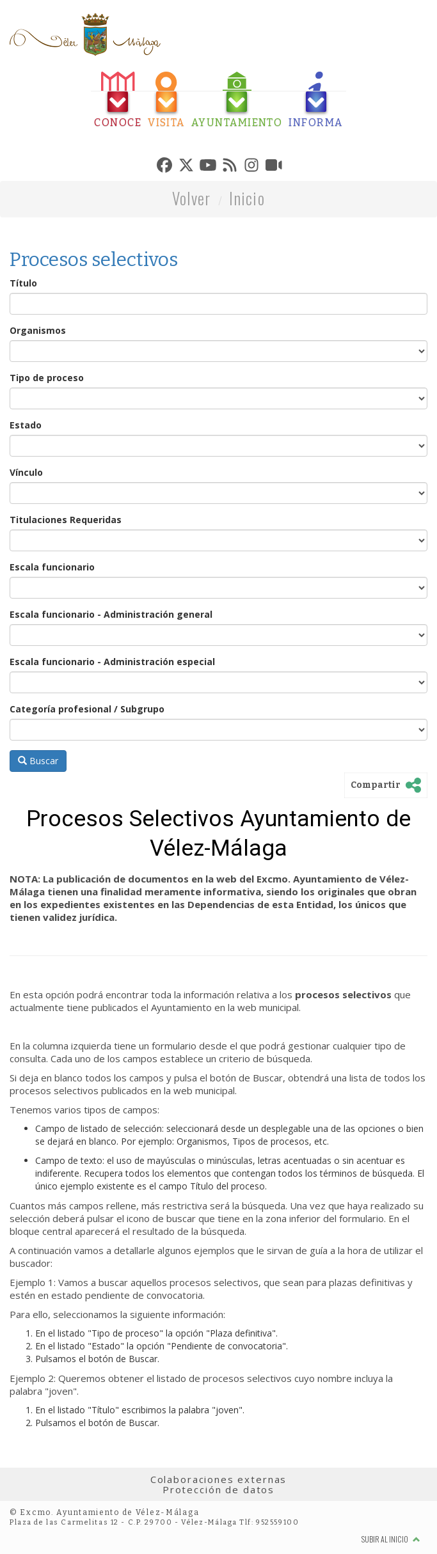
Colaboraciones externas (218, 1479)
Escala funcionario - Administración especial (112, 661)
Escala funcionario (52, 567)
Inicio (247, 198)
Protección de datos (218, 1489)
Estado (26, 425)
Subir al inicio (391, 1539)
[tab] (118, 100)
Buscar (38, 761)
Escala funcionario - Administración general (111, 614)
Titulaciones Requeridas (66, 520)
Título (23, 283)
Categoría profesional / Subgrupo (87, 709)
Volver (191, 198)
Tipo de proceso (47, 378)
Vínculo (26, 472)
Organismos (38, 330)
